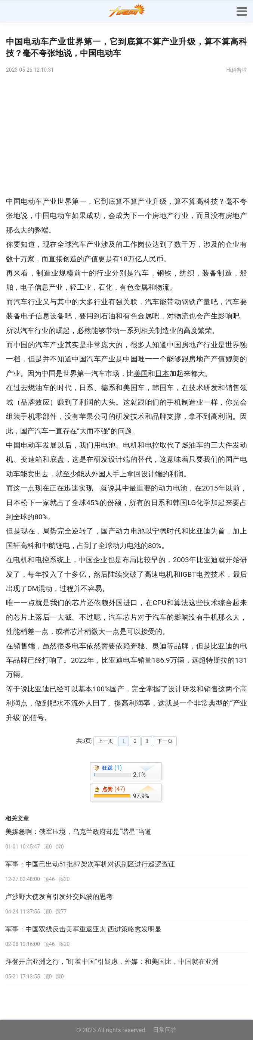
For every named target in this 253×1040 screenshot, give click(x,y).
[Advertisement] (126, 134)
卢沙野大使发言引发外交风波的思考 (59, 896)
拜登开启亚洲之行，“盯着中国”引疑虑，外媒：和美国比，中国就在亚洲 (112, 961)
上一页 (105, 741)
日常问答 (165, 1029)
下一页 (165, 741)
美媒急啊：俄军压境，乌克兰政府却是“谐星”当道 (78, 831)
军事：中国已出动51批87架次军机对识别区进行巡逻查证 (90, 864)
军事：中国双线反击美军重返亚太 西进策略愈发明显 (83, 929)
